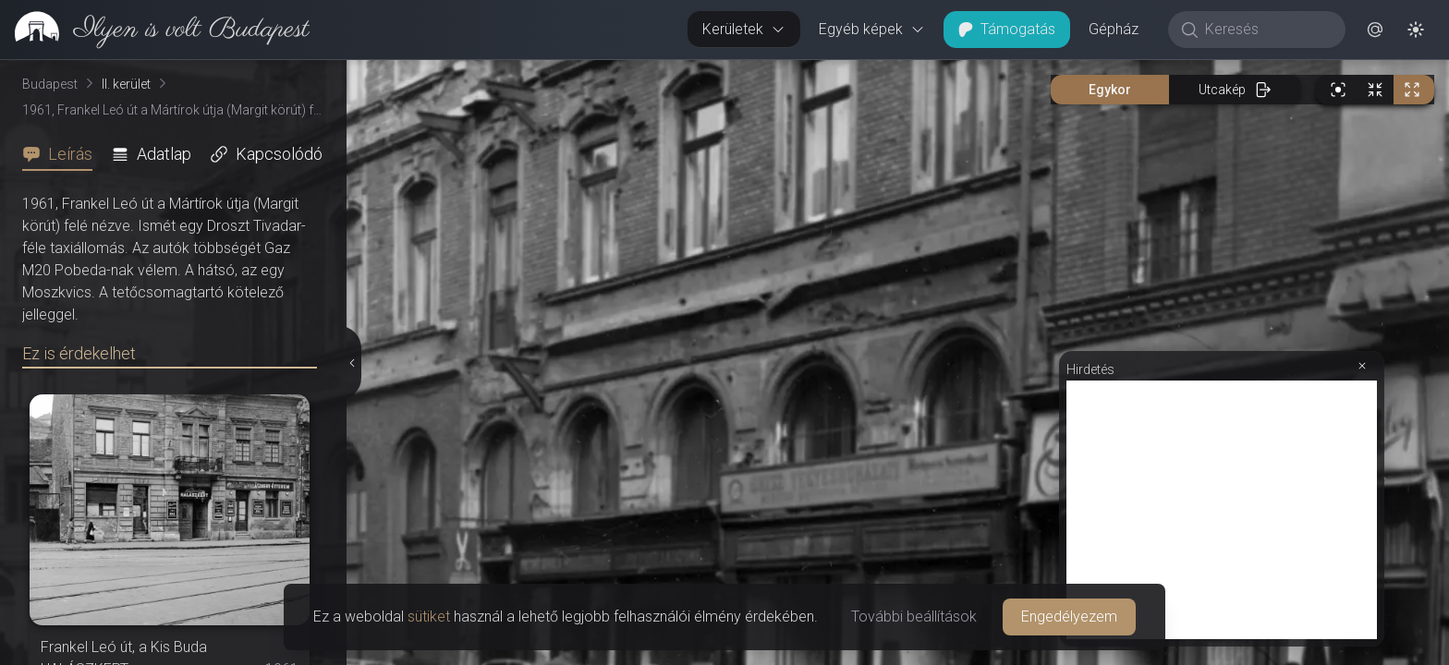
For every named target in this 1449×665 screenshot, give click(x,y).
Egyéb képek (872, 29)
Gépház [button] (1113, 29)
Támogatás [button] (1006, 29)
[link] (155, 29)
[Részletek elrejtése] (351, 363)
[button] (1375, 29)
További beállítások (914, 616)
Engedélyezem (1069, 616)
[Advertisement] (1221, 510)
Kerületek (743, 29)
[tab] (63, 154)
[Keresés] (1266, 29)
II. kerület (126, 84)
